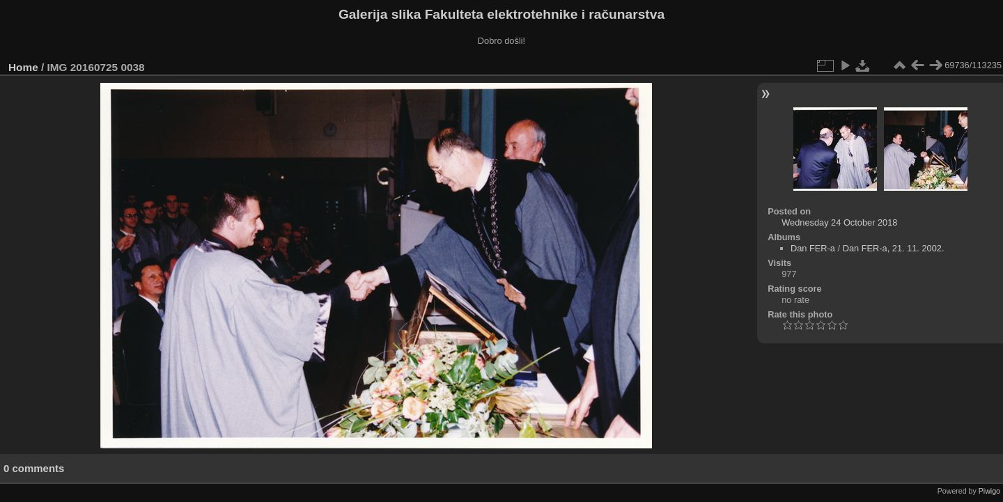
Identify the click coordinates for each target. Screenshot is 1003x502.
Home (23, 67)
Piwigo (989, 491)
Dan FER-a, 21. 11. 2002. (893, 248)
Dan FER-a (813, 248)
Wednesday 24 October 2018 (839, 222)
